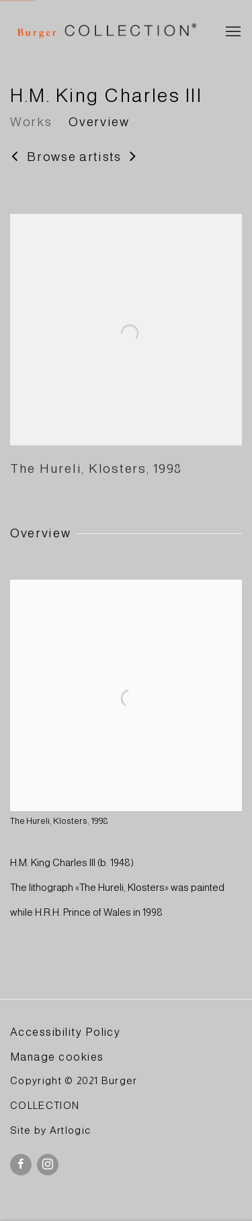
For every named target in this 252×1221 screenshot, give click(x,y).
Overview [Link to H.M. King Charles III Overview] (99, 122)
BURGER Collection (106, 32)
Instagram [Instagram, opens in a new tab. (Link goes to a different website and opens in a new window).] (47, 1164)
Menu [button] (232, 32)
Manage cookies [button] (57, 1057)
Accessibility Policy (65, 1032)
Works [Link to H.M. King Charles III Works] (31, 122)
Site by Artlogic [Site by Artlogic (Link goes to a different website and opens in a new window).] (50, 1130)
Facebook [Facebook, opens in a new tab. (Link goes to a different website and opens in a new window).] (21, 1164)
